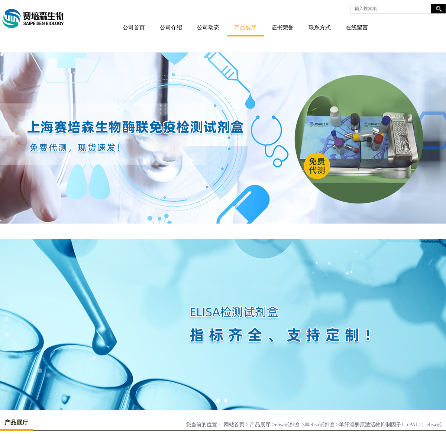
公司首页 (134, 28)
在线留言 (357, 28)
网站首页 (234, 424)
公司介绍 (171, 28)
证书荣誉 (282, 28)
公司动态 (208, 28)
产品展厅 (245, 28)
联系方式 (319, 28)
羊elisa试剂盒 (319, 424)
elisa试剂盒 (287, 424)
